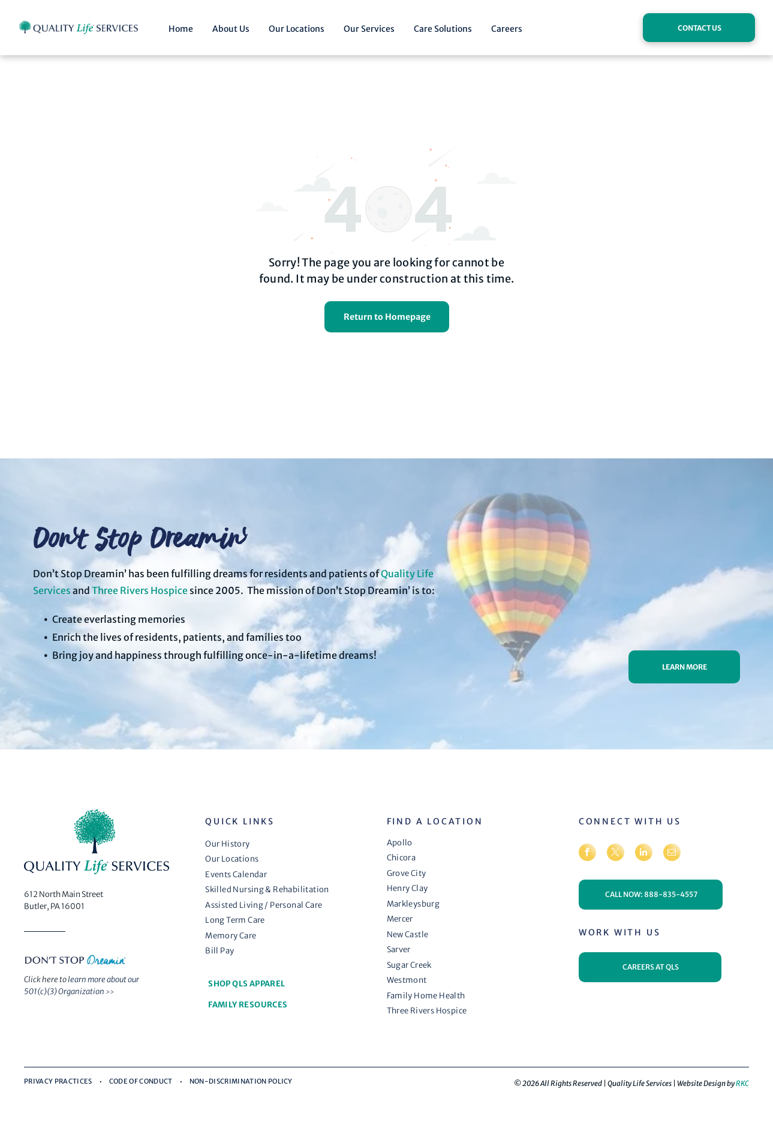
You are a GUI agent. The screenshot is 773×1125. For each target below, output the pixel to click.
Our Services (369, 28)
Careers (506, 28)
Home (181, 28)
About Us (230, 28)
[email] (672, 854)
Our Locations (296, 28)
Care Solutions (443, 28)
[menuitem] (288, 844)
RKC (742, 1083)
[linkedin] (643, 854)
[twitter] (615, 854)
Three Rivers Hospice (140, 590)
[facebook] (587, 854)
